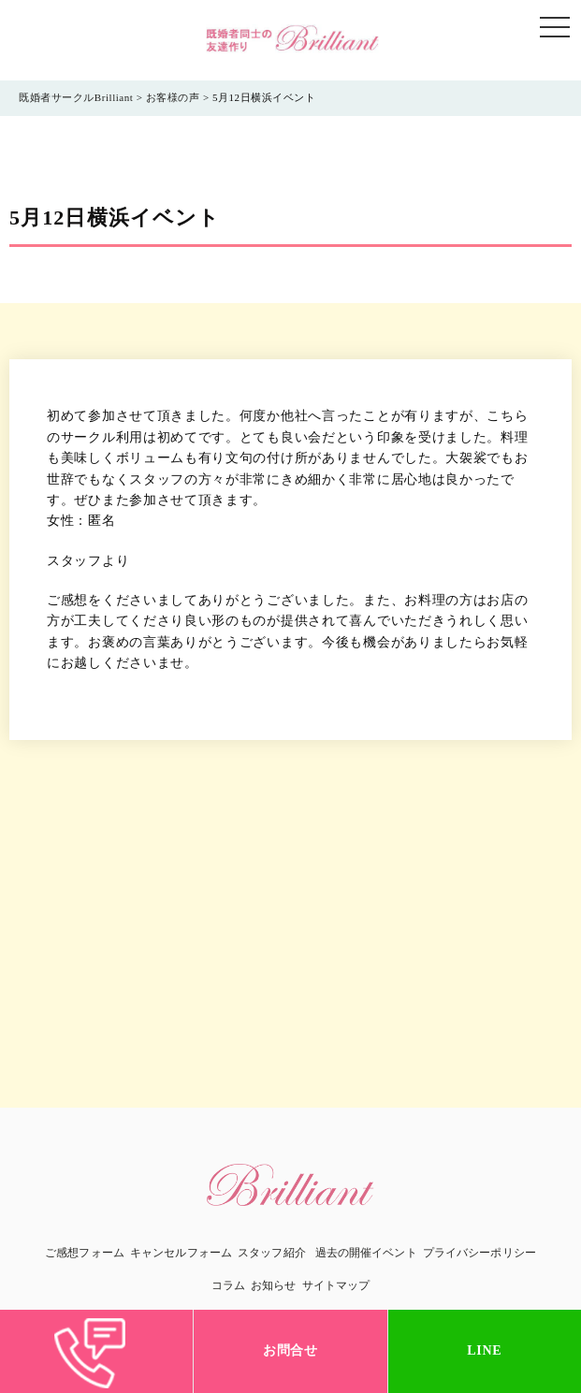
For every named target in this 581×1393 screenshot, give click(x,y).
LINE (484, 1350)
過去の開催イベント (366, 1252)
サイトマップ (336, 1285)
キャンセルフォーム (181, 1252)
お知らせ (273, 1285)
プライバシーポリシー (479, 1252)
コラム (228, 1285)
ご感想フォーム (84, 1252)
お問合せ (290, 1350)
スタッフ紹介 (272, 1252)
